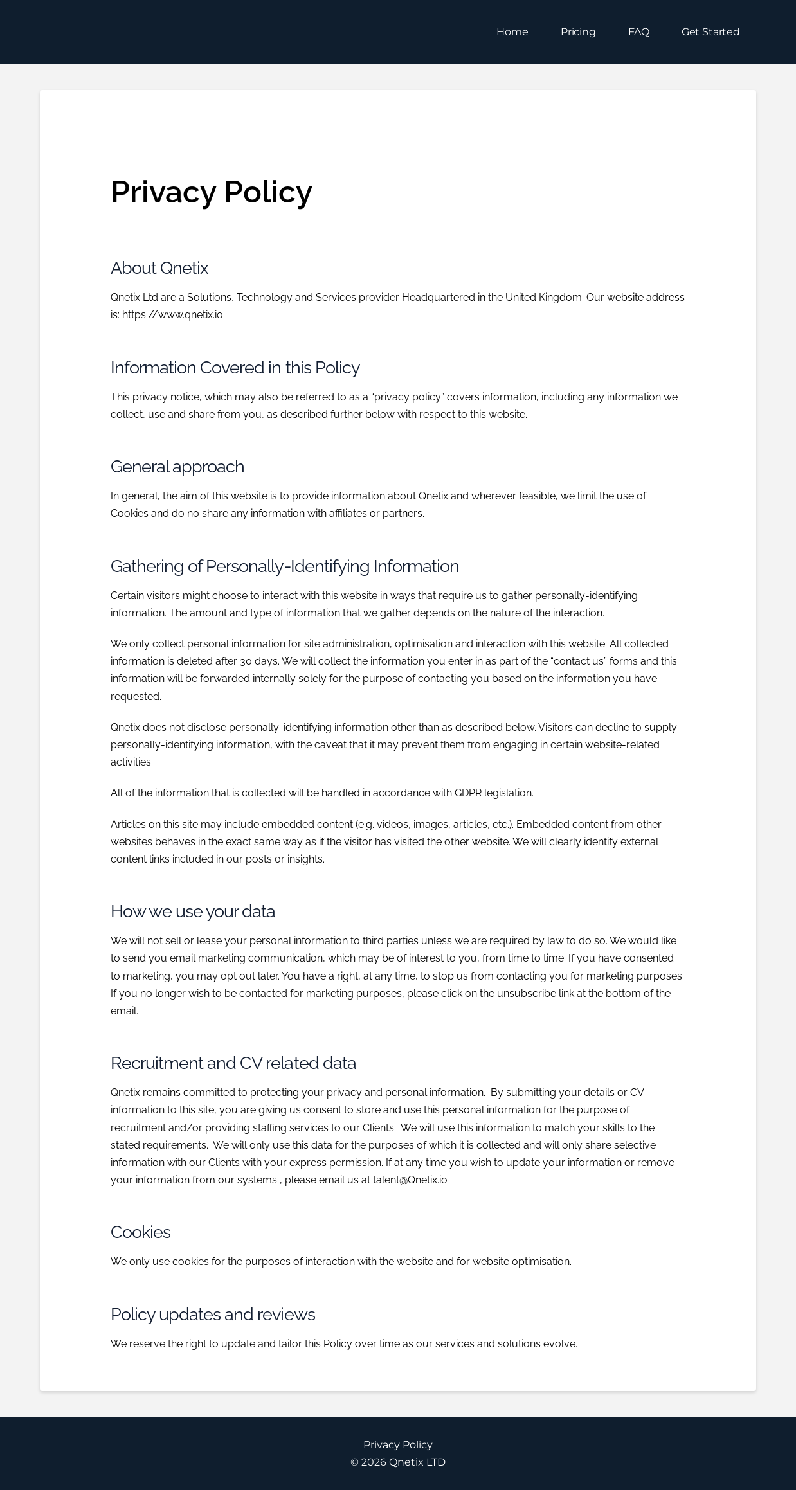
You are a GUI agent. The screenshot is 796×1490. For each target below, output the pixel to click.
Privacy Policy (398, 1445)
